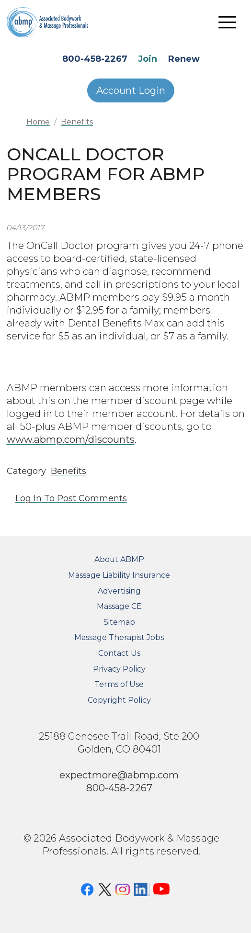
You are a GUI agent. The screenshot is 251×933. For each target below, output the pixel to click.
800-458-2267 (94, 59)
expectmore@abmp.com (119, 775)
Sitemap (119, 622)
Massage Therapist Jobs (119, 637)
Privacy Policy (119, 669)
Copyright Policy (119, 700)
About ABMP (119, 559)
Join (147, 59)
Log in (28, 498)
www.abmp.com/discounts (71, 439)
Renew (184, 59)
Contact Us (119, 653)
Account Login (130, 90)
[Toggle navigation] (227, 22)
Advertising (119, 591)
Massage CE (119, 606)
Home (38, 121)
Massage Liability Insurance (119, 575)
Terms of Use (119, 684)
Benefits (77, 121)
